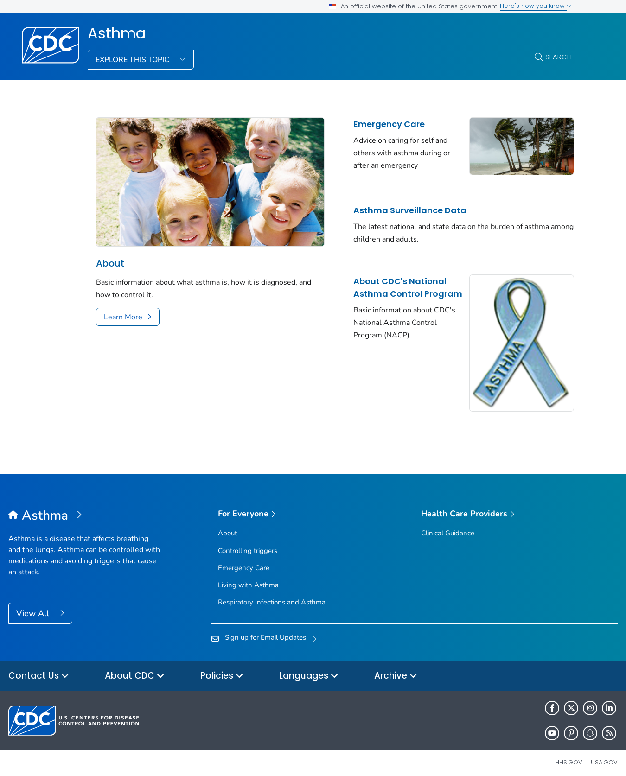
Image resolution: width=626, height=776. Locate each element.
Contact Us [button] (38, 668)
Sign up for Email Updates (265, 629)
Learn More (123, 311)
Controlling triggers (247, 542)
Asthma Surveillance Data (401, 208)
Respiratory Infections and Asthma (272, 594)
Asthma (117, 33)
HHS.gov (568, 755)
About (110, 257)
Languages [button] (309, 668)
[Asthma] (84, 508)
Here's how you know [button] (536, 5)
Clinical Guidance (447, 525)
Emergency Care (380, 124)
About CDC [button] (135, 668)
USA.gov (604, 755)
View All (33, 605)
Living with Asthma (248, 577)
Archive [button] (395, 668)
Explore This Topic (133, 60)
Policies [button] (221, 668)
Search (558, 57)
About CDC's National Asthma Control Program (391, 291)
